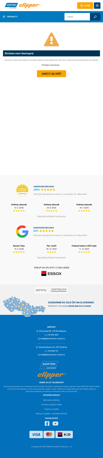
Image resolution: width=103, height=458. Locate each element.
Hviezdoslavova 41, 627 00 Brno (51, 347)
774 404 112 (51, 351)
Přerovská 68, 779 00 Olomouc (51, 331)
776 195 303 (51, 335)
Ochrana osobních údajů (51, 405)
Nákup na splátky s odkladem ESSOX (51, 414)
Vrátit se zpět (51, 73)
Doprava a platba (51, 409)
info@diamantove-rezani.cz (51, 339)
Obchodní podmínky (51, 400)
